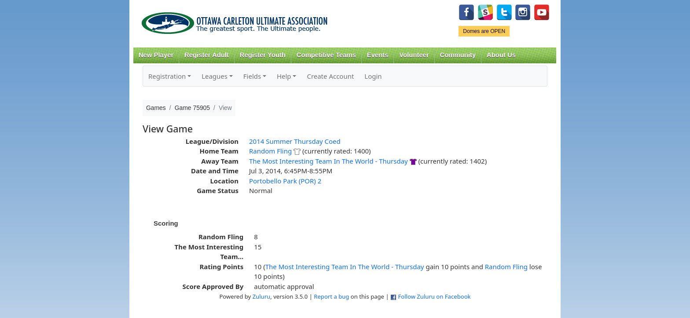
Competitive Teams (326, 54)
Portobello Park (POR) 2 (285, 180)
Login (373, 76)
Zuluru (262, 296)
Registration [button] (167, 76)
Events (378, 54)
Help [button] (284, 76)
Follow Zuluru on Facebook (434, 296)
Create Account (330, 76)
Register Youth (263, 54)
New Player (156, 54)
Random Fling (270, 150)
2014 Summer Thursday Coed (295, 141)
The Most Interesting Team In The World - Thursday (328, 161)
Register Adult (206, 54)
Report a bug (331, 296)
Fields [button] (252, 76)
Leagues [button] (215, 76)
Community (458, 54)
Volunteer (414, 54)
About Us (501, 54)
